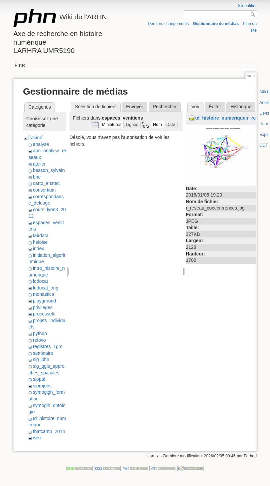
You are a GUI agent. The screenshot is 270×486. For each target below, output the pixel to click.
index (38, 248)
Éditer (215, 106)
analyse (41, 144)
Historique (240, 106)
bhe (37, 177)
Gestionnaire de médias (216, 23)
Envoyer (134, 106)
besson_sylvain (49, 170)
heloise (40, 242)
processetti (44, 313)
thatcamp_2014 (49, 431)
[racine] (36, 137)
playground (44, 300)
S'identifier (247, 5)
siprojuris (42, 385)
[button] (112, 125)
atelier (39, 164)
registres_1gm (48, 346)
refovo (39, 340)
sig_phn (41, 359)
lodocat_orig (45, 287)
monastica (43, 294)
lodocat (40, 281)
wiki (37, 437)
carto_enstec (46, 183)
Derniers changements (168, 23)
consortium (44, 190)
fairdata (41, 235)
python (40, 333)
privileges (43, 307)
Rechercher (165, 106)
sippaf (39, 379)
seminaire (43, 353)
